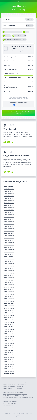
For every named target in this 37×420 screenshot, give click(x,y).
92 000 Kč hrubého (9, 355)
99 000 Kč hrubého (9, 371)
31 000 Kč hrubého (9, 212)
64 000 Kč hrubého (9, 289)
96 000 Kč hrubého (9, 364)
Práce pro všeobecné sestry (9, 383)
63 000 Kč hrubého (9, 287)
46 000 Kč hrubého (9, 247)
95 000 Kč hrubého (9, 362)
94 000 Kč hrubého (9, 359)
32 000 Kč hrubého (9, 214)
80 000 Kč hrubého (9, 327)
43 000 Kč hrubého (9, 240)
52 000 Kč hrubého (9, 261)
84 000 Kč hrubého (9, 336)
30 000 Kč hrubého (9, 210)
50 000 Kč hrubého (9, 256)
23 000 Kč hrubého (9, 193)
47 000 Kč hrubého (9, 249)
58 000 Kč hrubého (9, 275)
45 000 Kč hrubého (9, 245)
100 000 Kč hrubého (9, 373)
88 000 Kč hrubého (9, 345)
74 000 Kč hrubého (9, 313)
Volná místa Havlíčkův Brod (22, 383)
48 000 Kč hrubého (9, 252)
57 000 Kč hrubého (9, 273)
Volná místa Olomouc (21, 384)
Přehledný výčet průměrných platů (10, 401)
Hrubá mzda (7, 19)
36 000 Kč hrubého (9, 224)
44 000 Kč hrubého (9, 242)
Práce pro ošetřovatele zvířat (9, 386)
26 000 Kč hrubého (9, 200)
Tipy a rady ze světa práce (8, 407)
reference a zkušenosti (23, 417)
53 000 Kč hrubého (9, 263)
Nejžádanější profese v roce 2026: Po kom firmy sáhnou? (14, 395)
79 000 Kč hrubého (9, 324)
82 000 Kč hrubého (9, 331)
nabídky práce (29, 112)
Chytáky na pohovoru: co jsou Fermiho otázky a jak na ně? (15, 394)
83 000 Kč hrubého (9, 334)
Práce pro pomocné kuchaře (9, 384)
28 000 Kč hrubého (9, 205)
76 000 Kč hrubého (9, 317)
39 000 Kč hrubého (9, 231)
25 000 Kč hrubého (9, 198)
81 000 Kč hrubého (9, 329)
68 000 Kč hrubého (9, 299)
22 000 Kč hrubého (9, 191)
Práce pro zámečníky (7, 388)
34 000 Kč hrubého (9, 219)
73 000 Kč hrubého (9, 310)
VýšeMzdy (18, 6)
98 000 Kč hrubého (9, 369)
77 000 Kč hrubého (9, 320)
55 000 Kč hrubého (9, 268)
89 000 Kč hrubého (9, 348)
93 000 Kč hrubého (9, 357)
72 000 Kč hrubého (9, 308)
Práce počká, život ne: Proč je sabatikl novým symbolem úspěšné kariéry (18, 397)
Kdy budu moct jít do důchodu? (9, 403)
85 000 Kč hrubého (9, 338)
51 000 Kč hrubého (9, 259)
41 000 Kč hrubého (9, 235)
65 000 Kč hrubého (9, 292)
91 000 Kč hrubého (9, 352)
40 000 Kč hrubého (9, 233)
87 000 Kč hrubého (9, 343)
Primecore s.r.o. (12, 417)
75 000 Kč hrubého (9, 315)
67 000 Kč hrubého (9, 296)
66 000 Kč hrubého (9, 294)
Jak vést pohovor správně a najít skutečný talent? (13, 392)
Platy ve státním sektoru (8, 405)
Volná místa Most (20, 388)
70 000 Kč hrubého (9, 303)
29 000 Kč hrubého (9, 207)
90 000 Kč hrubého (9, 350)
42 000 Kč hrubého (9, 238)
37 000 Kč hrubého (9, 226)
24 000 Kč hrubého (9, 196)
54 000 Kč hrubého (9, 266)
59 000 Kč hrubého (9, 278)
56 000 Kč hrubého (9, 271)
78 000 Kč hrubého (9, 322)
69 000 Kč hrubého (9, 301)
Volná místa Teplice (21, 386)
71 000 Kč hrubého (9, 306)
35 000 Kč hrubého (9, 221)
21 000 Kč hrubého (9, 189)
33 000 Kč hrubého (9, 217)
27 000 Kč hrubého (9, 203)
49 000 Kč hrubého (9, 254)
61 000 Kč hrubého (9, 282)
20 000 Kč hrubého (9, 186)
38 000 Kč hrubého (9, 228)
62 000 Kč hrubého (9, 285)
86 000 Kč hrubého (9, 341)
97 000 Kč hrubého (9, 366)
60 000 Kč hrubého (9, 280)
